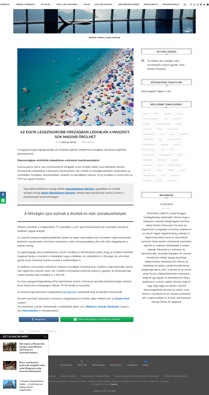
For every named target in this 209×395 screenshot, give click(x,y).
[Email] (208, 4)
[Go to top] (104, 390)
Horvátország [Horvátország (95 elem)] (149, 135)
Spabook (4, 4)
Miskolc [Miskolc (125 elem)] (178, 145)
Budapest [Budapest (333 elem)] (147, 124)
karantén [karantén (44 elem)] (185, 135)
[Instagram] (198, 4)
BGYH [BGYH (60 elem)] (166, 119)
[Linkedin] (204, 4)
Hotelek (45, 4)
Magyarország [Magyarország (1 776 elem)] (149, 145)
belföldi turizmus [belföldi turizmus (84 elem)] (151, 119)
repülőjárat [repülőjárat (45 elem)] (148, 161)
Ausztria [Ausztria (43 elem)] (168, 114)
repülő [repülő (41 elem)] (181, 156)
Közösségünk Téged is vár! (156, 91)
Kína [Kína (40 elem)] (161, 140)
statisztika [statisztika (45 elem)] (147, 166)
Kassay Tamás (69, 142)
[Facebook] (191, 4)
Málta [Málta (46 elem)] (172, 150)
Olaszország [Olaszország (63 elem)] (148, 156)
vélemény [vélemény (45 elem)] (175, 177)
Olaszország (50, 331)
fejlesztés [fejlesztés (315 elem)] (147, 129)
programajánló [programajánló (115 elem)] (166, 156)
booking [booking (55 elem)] (177, 119)
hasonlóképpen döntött (80, 188)
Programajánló (170, 4)
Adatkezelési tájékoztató (95, 376)
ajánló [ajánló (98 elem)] (156, 114)
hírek (21, 331)
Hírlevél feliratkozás (175, 376)
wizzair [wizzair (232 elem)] (159, 182)
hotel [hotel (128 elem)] (163, 135)
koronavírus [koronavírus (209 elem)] (148, 140)
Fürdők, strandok (25, 4)
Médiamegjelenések (128, 4)
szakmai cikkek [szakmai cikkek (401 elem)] (175, 166)
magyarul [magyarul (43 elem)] (165, 145)
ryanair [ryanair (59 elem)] (176, 161)
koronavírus (34, 331)
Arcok (87, 4)
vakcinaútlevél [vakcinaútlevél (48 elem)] (149, 177)
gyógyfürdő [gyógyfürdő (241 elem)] (173, 129)
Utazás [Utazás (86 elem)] (184, 171)
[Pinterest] (201, 4)
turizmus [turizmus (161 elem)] (172, 171)
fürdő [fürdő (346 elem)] (160, 129)
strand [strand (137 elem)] (161, 166)
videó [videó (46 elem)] (163, 177)
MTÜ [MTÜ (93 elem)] (163, 150)
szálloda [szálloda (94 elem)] (147, 171)
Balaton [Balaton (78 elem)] (181, 114)
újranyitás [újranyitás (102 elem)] (172, 182)
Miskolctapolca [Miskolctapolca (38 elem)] (149, 150)
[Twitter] (194, 4)
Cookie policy (68, 376)
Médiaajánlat (151, 4)
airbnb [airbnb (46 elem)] (146, 114)
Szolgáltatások (103, 4)
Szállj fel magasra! (66, 4)
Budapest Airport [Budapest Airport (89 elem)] (163, 124)
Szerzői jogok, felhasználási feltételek (136, 376)
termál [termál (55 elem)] (159, 171)
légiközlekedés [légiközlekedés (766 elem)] (174, 140)
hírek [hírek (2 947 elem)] (173, 135)
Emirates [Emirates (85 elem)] (180, 124)
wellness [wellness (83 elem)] (147, 182)
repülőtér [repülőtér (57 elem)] (163, 161)
